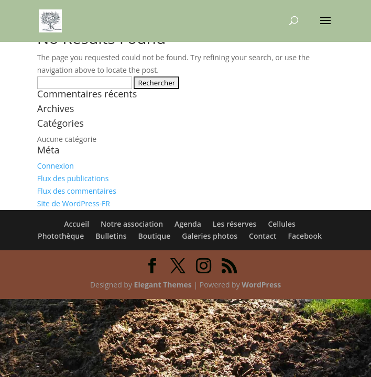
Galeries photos (209, 236)
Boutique (154, 236)
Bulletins (110, 236)
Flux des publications (73, 178)
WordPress (261, 285)
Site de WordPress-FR (73, 203)
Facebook (305, 236)
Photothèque (61, 236)
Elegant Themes (163, 285)
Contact (262, 236)
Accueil (76, 224)
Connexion (55, 166)
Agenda (187, 224)
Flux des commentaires (76, 191)
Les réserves (235, 224)
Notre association (132, 224)
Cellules (281, 224)
